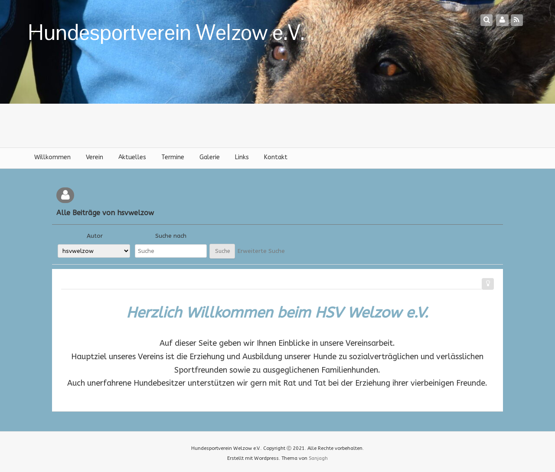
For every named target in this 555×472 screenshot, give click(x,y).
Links (242, 157)
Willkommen (52, 157)
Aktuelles (132, 157)
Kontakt (275, 157)
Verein (94, 157)
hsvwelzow (135, 213)
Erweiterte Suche (261, 251)
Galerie (209, 157)
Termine (172, 157)
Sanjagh (318, 458)
